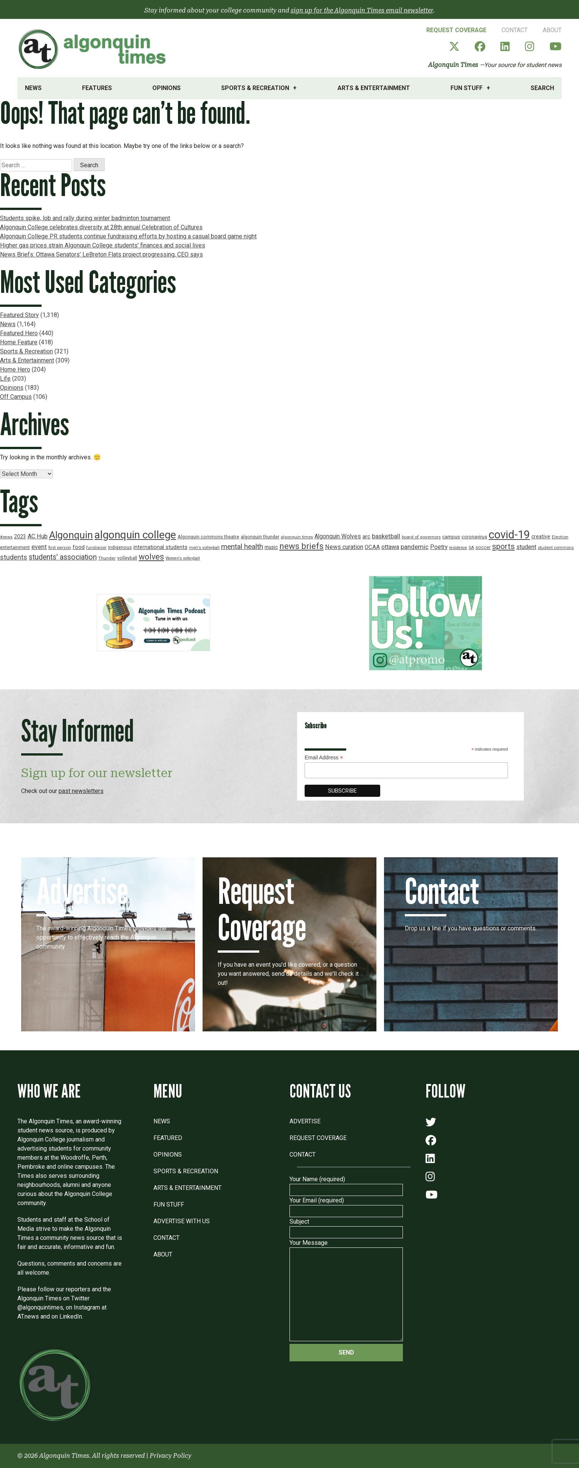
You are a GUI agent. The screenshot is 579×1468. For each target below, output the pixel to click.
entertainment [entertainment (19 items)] (15, 547)
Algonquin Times (453, 64)
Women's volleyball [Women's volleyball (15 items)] (183, 558)
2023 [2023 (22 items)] (20, 536)
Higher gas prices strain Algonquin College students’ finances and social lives (102, 245)
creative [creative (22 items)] (540, 536)
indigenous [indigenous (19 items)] (120, 547)
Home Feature (18, 342)
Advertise (305, 1121)
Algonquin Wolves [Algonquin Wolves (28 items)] (337, 536)
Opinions (166, 88)
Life (5, 378)
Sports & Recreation (255, 88)
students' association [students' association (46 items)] (63, 557)
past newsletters (81, 791)
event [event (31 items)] (39, 546)
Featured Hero (19, 333)
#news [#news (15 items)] (6, 537)
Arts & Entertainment (373, 88)
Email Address (324, 757)
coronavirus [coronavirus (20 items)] (474, 537)
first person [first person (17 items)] (59, 547)
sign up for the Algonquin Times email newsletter (362, 10)
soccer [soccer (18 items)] (483, 547)
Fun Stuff (467, 88)
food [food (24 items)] (79, 547)
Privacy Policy (170, 1455)
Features (97, 88)
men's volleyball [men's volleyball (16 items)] (204, 547)
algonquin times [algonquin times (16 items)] (297, 537)
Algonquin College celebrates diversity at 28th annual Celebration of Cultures (101, 227)
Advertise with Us (181, 1221)
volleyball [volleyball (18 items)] (127, 558)
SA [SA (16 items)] (471, 547)
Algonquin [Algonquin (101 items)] (71, 535)
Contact (515, 30)
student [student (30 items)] (526, 546)
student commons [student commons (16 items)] (556, 547)
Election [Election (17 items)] (560, 537)
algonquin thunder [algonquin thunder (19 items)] (260, 537)
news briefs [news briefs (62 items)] (301, 546)
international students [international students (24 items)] (160, 547)
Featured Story (19, 315)
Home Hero (15, 369)
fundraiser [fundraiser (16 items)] (96, 547)
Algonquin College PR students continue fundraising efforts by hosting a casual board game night (128, 236)
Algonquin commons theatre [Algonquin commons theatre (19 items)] (208, 537)
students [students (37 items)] (13, 557)
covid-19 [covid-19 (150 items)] (509, 534)
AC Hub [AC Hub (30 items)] (38, 536)
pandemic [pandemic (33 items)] (415, 546)
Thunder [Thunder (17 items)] (107, 558)
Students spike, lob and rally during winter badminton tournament (85, 218)
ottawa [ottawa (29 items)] (390, 546)
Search (542, 88)
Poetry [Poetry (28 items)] (438, 547)
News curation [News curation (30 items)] (344, 546)
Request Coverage (456, 30)
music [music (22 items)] (271, 547)
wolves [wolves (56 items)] (151, 556)
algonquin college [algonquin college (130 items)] (135, 535)
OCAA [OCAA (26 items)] (372, 547)
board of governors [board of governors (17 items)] (421, 537)
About (552, 30)
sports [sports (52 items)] (503, 546)
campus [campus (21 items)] (451, 537)
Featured (167, 1137)
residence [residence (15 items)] (458, 547)
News (33, 88)
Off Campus (16, 396)
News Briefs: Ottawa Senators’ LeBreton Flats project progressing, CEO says (101, 254)
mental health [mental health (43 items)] (242, 546)
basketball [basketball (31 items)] (386, 536)
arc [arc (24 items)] (366, 536)
